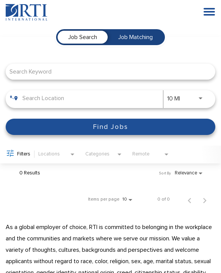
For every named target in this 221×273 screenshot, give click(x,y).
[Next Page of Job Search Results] (204, 199)
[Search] (110, 127)
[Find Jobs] (110, 127)
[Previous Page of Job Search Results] (189, 199)
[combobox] (106, 71)
